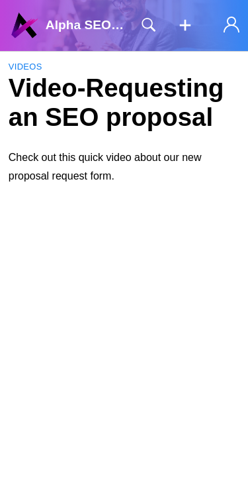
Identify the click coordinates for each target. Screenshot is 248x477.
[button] (185, 26)
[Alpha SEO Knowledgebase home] (24, 25)
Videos (25, 67)
